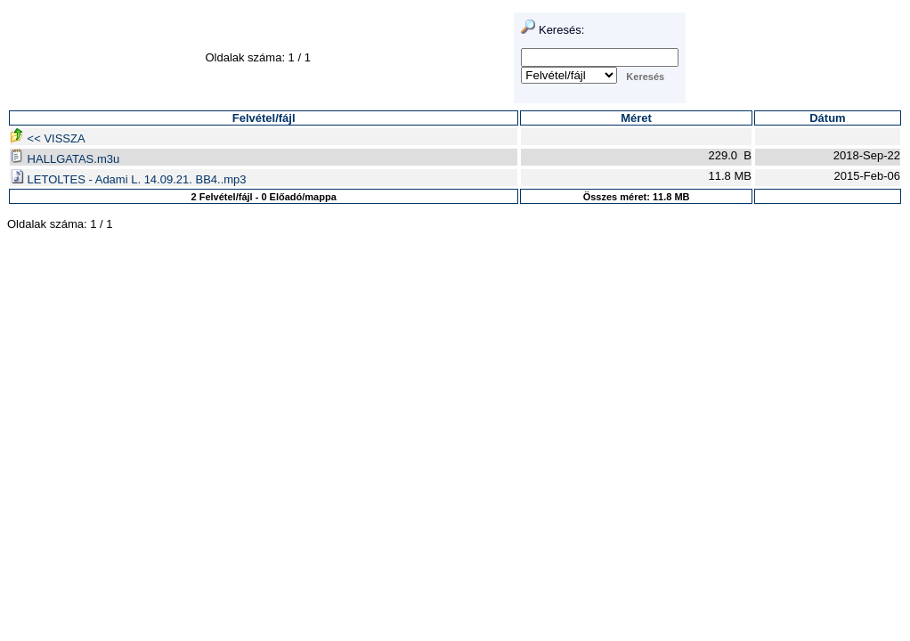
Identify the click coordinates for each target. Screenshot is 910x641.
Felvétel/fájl (264, 118)
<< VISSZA (47, 138)
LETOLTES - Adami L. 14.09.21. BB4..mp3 (128, 179)
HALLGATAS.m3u (64, 159)
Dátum (827, 118)
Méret (636, 118)
